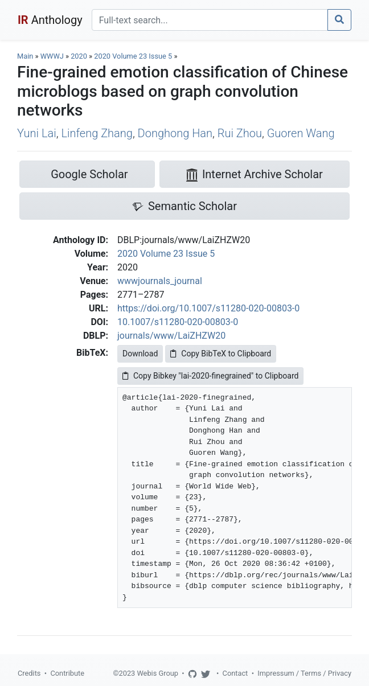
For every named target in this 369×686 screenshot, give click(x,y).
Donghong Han (175, 133)
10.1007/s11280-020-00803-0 (177, 322)
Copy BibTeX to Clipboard (220, 353)
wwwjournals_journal (159, 281)
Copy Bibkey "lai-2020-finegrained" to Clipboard (210, 375)
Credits (29, 673)
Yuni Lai (36, 133)
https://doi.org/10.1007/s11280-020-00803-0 (208, 308)
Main (25, 56)
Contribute (67, 673)
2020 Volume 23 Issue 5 (134, 56)
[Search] (210, 20)
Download (140, 353)
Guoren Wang (301, 133)
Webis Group (157, 673)
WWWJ (52, 56)
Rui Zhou (240, 133)
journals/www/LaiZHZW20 (171, 335)
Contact (235, 673)
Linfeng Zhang (96, 133)
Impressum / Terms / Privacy (304, 673)
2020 (79, 56)
